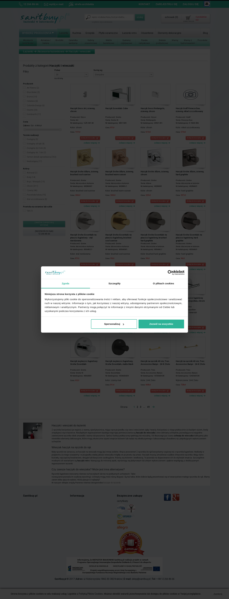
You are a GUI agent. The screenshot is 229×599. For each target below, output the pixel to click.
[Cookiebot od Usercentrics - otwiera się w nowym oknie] (170, 272)
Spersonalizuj (114, 324)
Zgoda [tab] (65, 283)
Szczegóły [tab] (114, 283)
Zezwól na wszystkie (161, 324)
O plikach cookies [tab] (163, 283)
